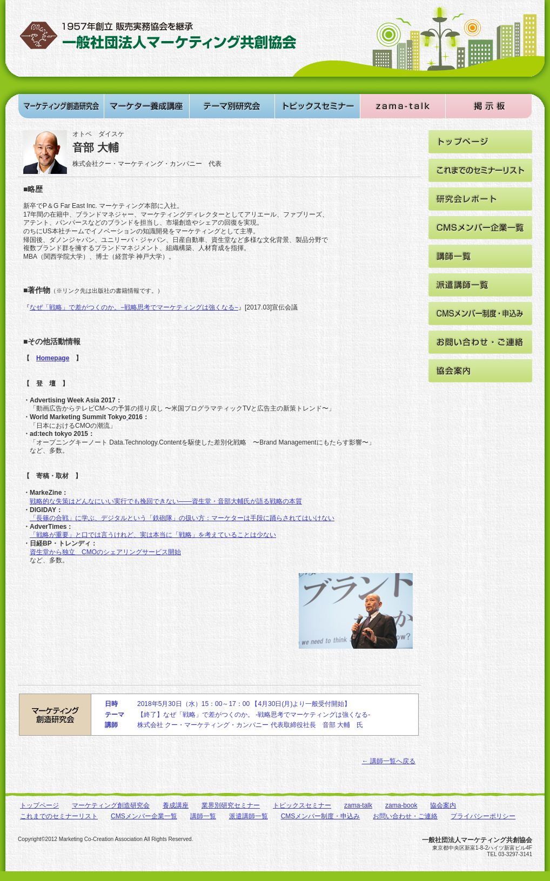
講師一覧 (203, 816)
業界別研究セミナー (231, 805)
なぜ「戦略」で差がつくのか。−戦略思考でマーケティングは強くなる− (134, 307)
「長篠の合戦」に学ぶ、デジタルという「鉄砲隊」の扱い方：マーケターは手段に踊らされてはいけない (182, 518)
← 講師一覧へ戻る (388, 761)
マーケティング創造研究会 (111, 805)
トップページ (39, 805)
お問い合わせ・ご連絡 (405, 816)
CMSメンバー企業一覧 (144, 816)
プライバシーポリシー (483, 816)
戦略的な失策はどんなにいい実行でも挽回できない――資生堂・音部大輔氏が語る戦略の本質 (166, 501)
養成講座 (176, 805)
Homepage (52, 358)
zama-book (401, 805)
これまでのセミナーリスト (59, 816)
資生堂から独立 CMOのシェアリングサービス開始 (105, 552)
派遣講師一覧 (248, 816)
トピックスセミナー (302, 805)
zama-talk (358, 805)
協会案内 (443, 805)
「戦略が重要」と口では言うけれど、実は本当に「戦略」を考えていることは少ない (153, 535)
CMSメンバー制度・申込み (320, 816)
